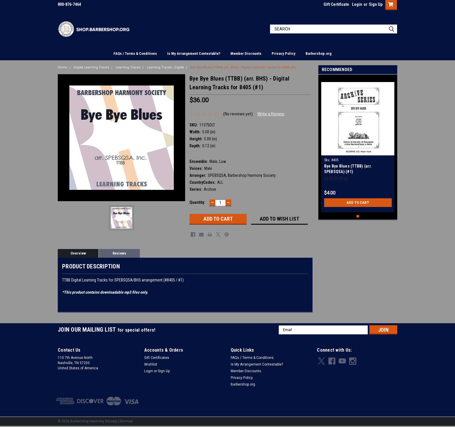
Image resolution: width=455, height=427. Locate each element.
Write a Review (270, 114)
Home (62, 67)
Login (357, 4)
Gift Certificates (156, 358)
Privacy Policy (283, 53)
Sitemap (126, 421)
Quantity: (197, 202)
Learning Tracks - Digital (165, 67)
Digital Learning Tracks (91, 67)
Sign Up (375, 4)
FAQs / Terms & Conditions (135, 53)
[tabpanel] (358, 145)
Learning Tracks (127, 67)
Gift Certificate (336, 4)
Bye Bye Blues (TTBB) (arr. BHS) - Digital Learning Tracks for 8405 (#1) (243, 67)
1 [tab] (358, 216)
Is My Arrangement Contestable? (193, 53)
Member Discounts (245, 53)
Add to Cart (357, 202)
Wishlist (150, 364)
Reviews (119, 253)
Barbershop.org (318, 53)
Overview (78, 253)
